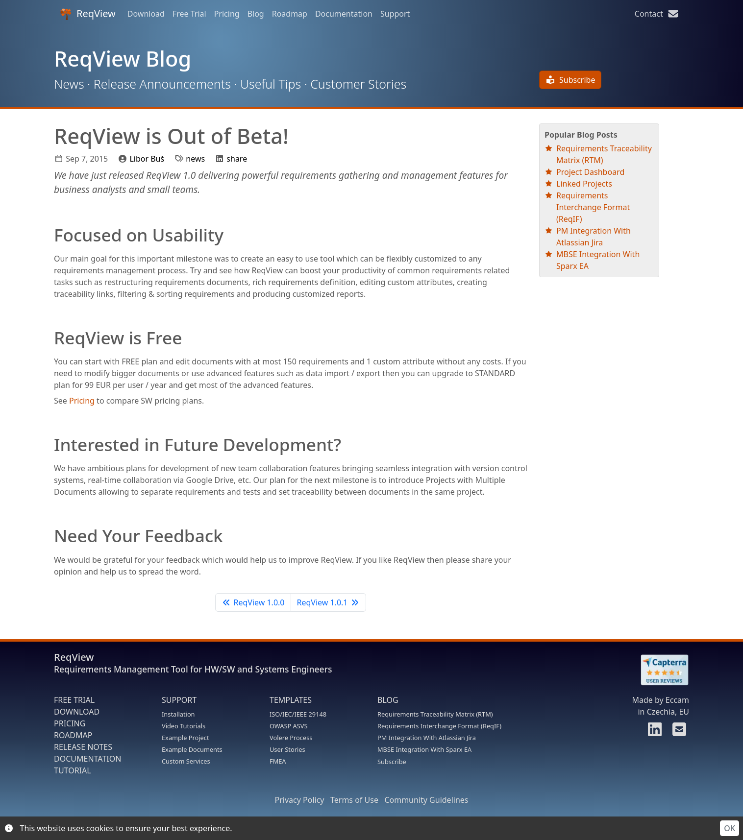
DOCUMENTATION (87, 758)
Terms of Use (354, 799)
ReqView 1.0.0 (253, 602)
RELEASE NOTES (83, 747)
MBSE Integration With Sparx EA (424, 749)
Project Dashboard (590, 172)
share (236, 158)
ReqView (88, 13)
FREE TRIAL (74, 700)
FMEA (278, 761)
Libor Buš (146, 158)
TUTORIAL (72, 770)
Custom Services (186, 761)
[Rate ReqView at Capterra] (659, 670)
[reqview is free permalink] (49, 337)
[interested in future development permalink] (49, 444)
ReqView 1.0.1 (328, 602)
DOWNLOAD (76, 711)
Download (146, 13)
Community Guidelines (426, 799)
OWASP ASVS (288, 725)
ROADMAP (73, 735)
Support (395, 13)
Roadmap (289, 13)
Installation (178, 714)
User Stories (287, 749)
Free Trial (189, 13)
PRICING (69, 723)
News (69, 83)
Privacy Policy (299, 799)
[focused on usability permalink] (49, 234)
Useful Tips (270, 83)
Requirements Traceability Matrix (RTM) (435, 714)
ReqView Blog (122, 58)
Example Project (185, 737)
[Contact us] (678, 732)
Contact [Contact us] (657, 13)
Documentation (343, 13)
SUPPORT (179, 700)
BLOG (387, 700)
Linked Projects (584, 183)
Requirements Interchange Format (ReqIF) (593, 207)
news (195, 158)
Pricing (227, 13)
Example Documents (192, 749)
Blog (256, 13)
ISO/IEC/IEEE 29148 (298, 714)
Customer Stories (358, 83)
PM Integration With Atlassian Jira (426, 737)
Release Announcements (162, 83)
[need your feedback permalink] (49, 535)
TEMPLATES (291, 700)
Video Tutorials (183, 725)
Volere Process (291, 737)
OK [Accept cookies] (729, 828)
